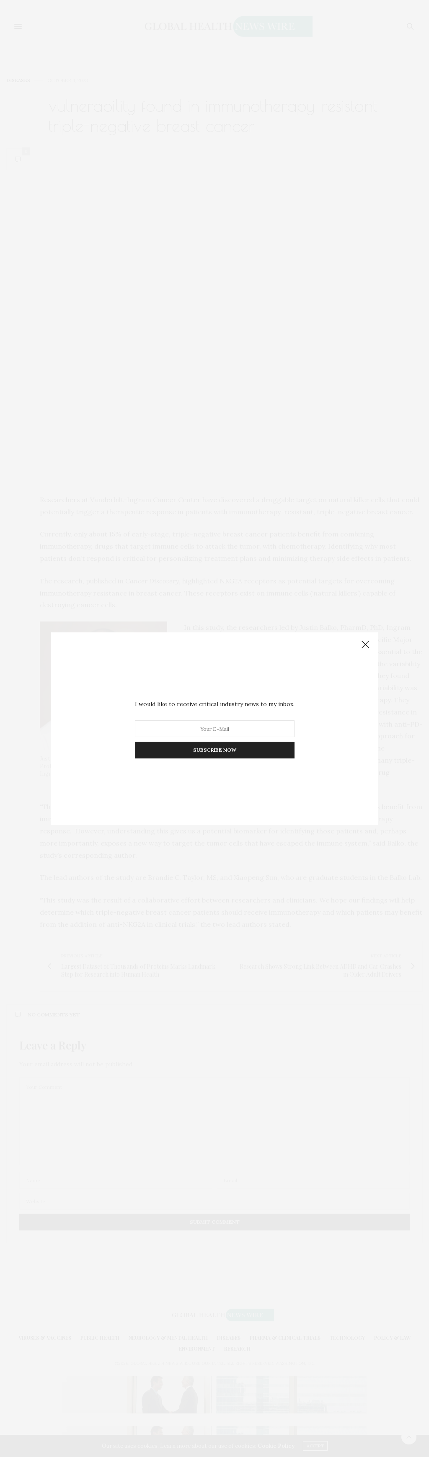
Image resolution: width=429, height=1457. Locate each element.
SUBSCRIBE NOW (214, 750)
